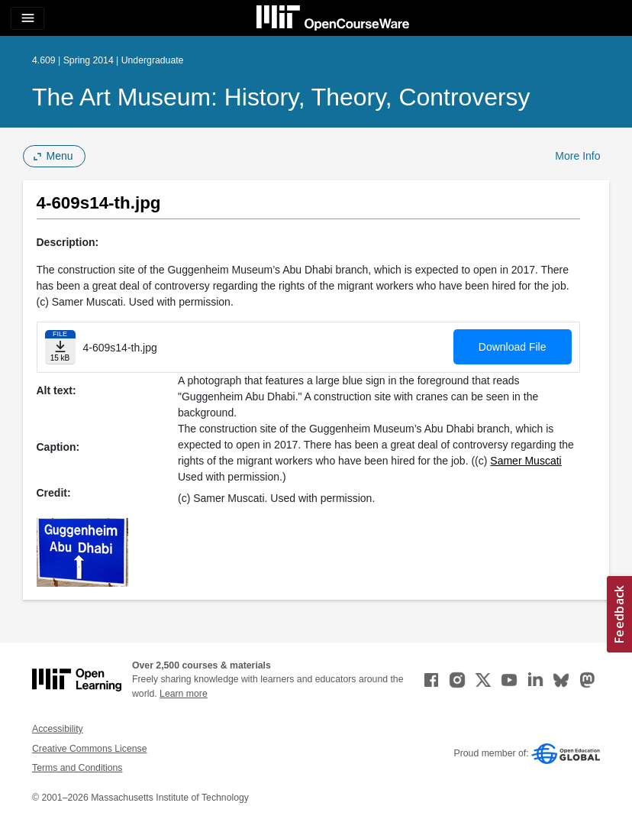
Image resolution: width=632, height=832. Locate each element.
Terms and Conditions (77, 767)
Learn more (184, 693)
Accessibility (57, 729)
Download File (513, 347)
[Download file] (60, 347)
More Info (577, 156)
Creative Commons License (89, 748)
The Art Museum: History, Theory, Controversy (281, 97)
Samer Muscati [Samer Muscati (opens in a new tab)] (525, 461)
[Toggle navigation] (27, 18)
